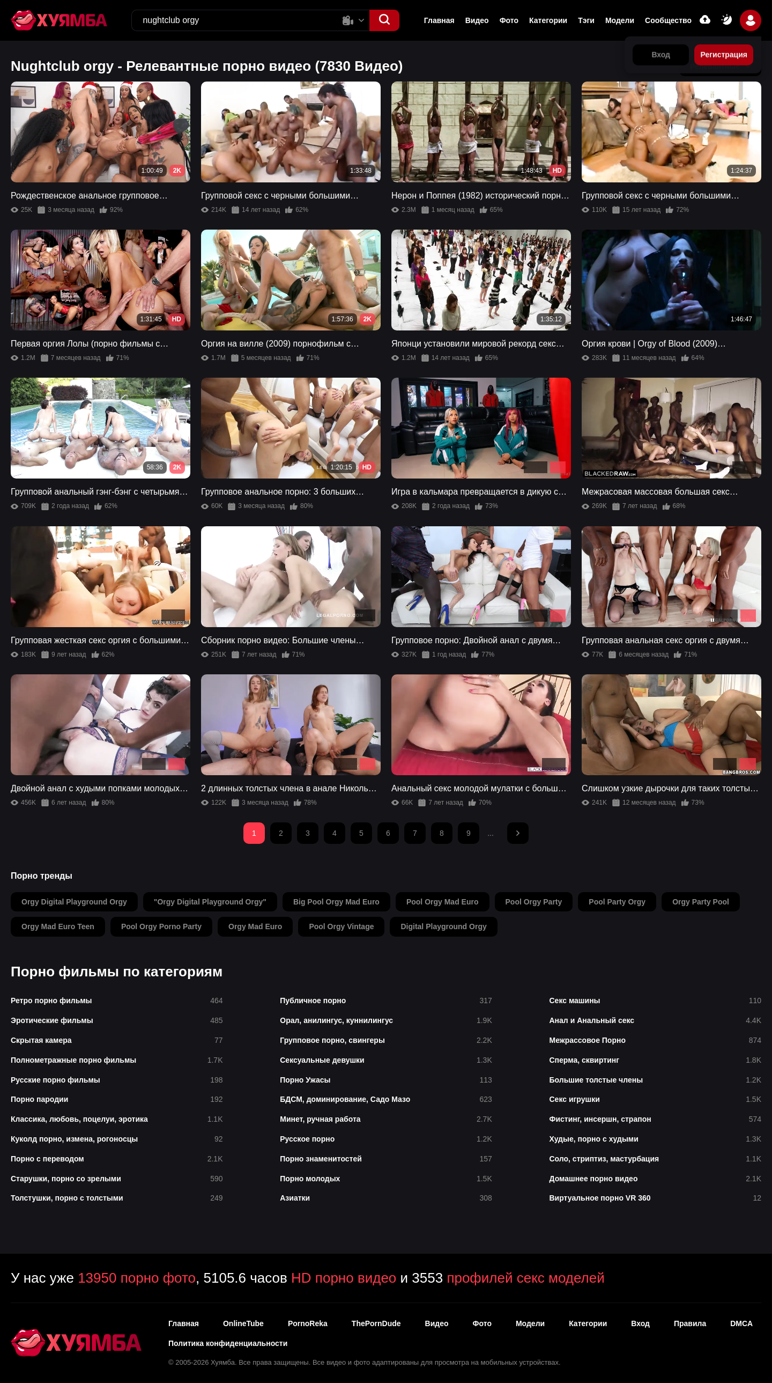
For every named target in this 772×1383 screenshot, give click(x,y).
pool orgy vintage (341, 926)
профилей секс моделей (525, 1278)
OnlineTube (243, 1323)
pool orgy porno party (161, 926)
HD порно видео (343, 1278)
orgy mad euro (255, 926)
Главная (439, 20)
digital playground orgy (443, 926)
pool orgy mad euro (442, 902)
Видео (477, 20)
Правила (690, 1323)
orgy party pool (700, 902)
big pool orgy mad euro (336, 902)
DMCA (741, 1323)
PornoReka (308, 1323)
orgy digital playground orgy (74, 902)
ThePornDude (376, 1323)
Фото (509, 20)
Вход (640, 1323)
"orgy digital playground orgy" (210, 902)
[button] (384, 20)
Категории (548, 20)
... (490, 833)
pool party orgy (617, 902)
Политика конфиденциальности (227, 1343)
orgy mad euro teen (57, 926)
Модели (619, 20)
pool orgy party (534, 902)
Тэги (586, 20)
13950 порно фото (137, 1278)
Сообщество (668, 20)
